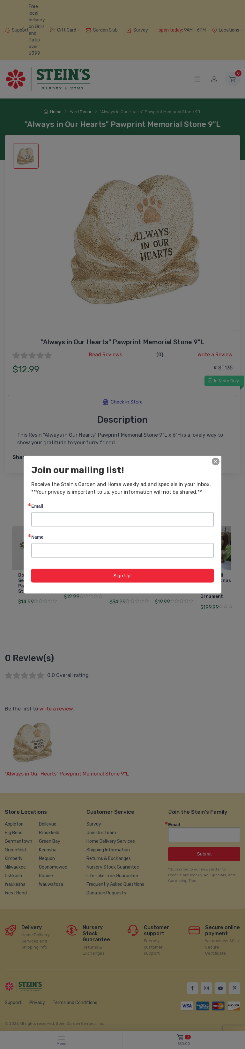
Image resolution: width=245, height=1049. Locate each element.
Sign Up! (122, 575)
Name (37, 536)
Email (37, 505)
